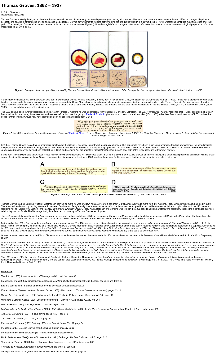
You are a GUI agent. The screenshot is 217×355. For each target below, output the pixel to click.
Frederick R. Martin (95, 114)
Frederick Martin (77, 133)
